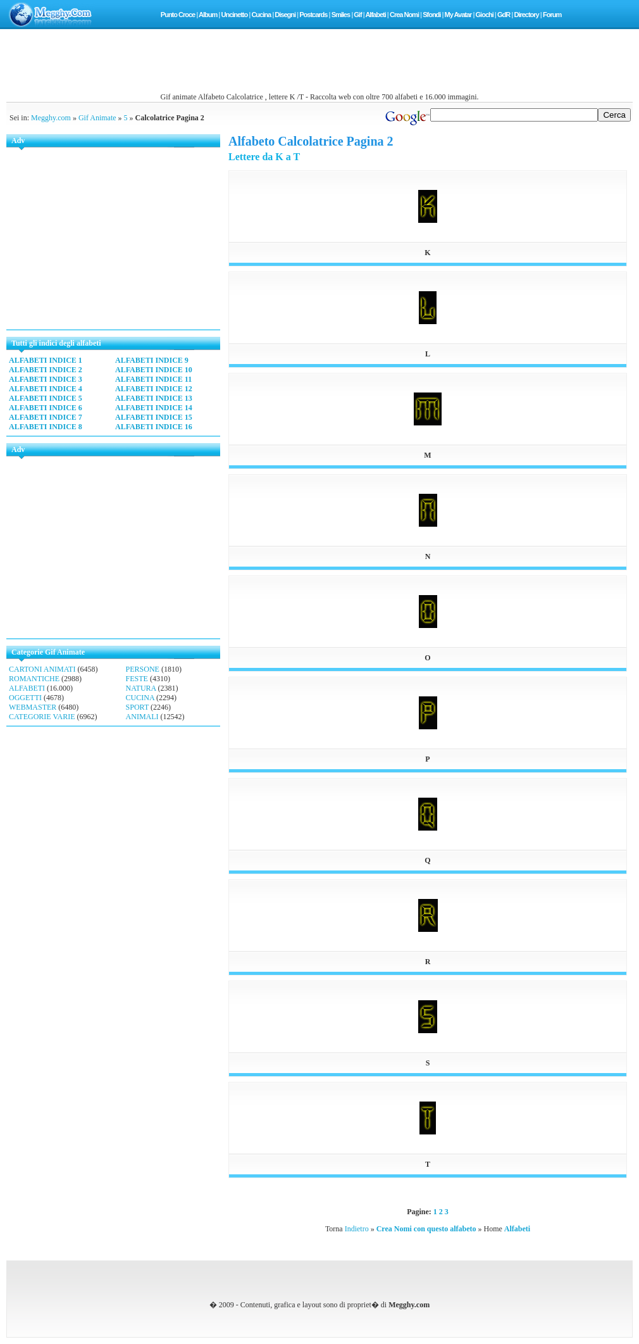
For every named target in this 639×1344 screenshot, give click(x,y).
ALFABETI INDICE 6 (45, 407)
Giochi (484, 14)
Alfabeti (375, 14)
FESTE (137, 678)
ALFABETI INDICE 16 (153, 426)
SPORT (137, 707)
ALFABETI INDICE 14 (153, 407)
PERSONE (142, 669)
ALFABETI (27, 688)
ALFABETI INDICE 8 (45, 426)
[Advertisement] (319, 63)
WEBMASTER (32, 707)
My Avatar (458, 14)
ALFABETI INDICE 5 (45, 398)
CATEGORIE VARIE (42, 716)
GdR (503, 14)
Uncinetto (234, 14)
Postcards (313, 14)
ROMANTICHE (34, 678)
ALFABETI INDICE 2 (45, 369)
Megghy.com (51, 117)
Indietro (357, 1228)
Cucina (261, 14)
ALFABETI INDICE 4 (45, 388)
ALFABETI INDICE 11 (153, 379)
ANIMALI (142, 716)
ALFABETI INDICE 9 (152, 360)
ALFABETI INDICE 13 (153, 398)
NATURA (141, 688)
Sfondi (431, 14)
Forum (552, 14)
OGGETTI (25, 697)
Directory (526, 14)
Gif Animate (97, 117)
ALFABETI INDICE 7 (45, 417)
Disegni (285, 14)
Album (208, 14)
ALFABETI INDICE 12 (153, 388)
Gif (357, 14)
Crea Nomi (404, 14)
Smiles (341, 14)
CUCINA (140, 697)
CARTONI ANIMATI (42, 669)
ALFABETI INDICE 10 (153, 369)
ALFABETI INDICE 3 (45, 379)
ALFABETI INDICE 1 (45, 360)
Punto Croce (178, 14)
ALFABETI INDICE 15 (153, 417)
